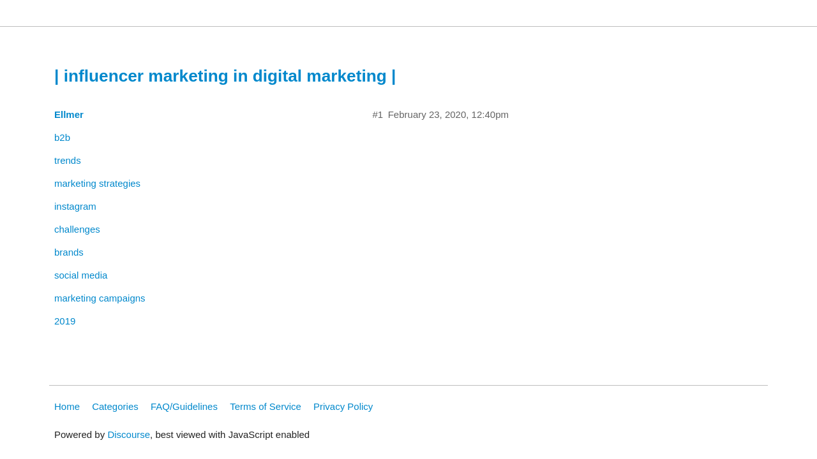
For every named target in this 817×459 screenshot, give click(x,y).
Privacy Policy (343, 406)
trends (67, 160)
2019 (64, 321)
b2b (62, 137)
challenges (77, 229)
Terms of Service (265, 406)
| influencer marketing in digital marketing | (225, 75)
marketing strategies (97, 183)
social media (80, 275)
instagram (75, 206)
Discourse (128, 434)
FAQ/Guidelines (184, 406)
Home (67, 406)
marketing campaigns (100, 298)
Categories (115, 406)
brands (69, 252)
